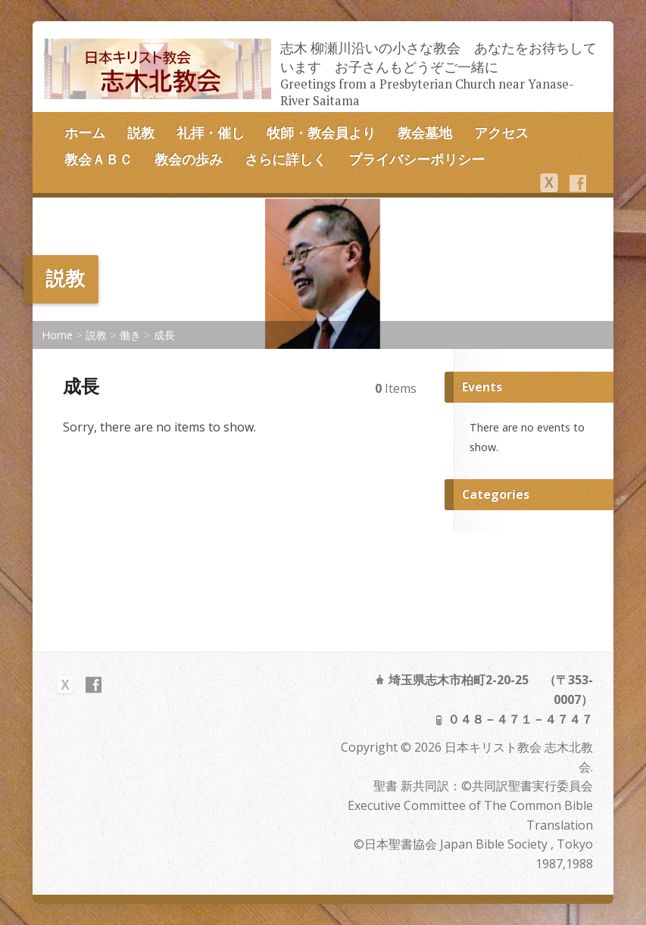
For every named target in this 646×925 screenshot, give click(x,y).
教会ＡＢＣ (98, 159)
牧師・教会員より (321, 132)
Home (57, 335)
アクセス (501, 132)
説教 (140, 132)
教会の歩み (188, 159)
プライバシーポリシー (416, 159)
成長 (164, 335)
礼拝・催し (210, 132)
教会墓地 (425, 132)
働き (130, 335)
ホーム (84, 132)
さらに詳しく (285, 159)
